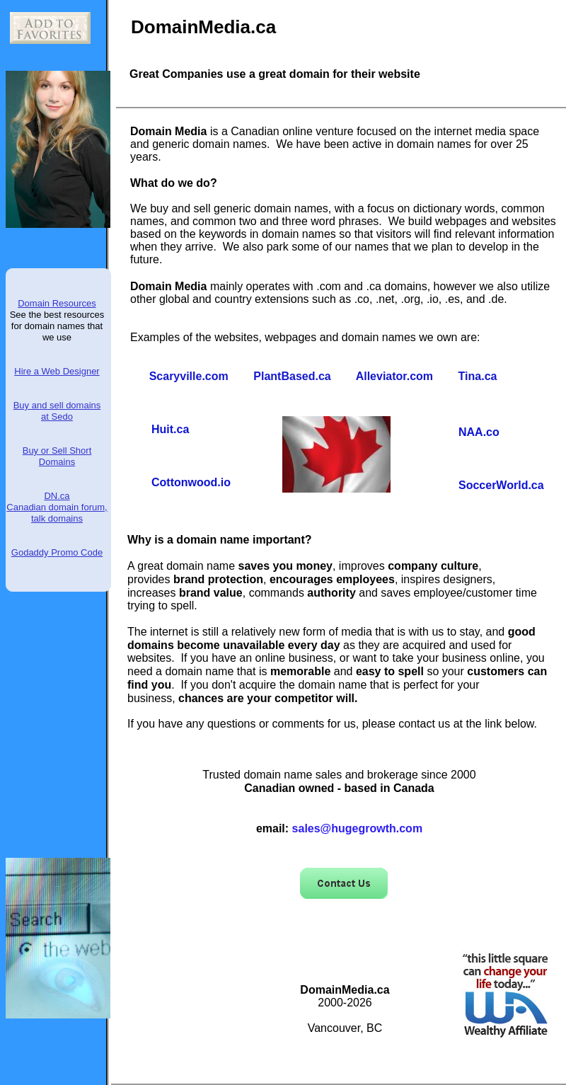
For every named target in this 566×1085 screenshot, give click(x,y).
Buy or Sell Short (57, 450)
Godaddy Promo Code (57, 552)
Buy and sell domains (57, 405)
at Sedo (57, 416)
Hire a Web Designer (56, 371)
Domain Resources (57, 303)
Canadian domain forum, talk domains (56, 513)
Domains (57, 462)
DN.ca (56, 495)
